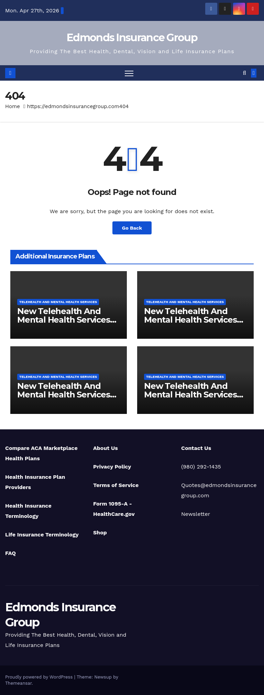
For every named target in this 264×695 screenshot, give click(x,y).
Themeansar (18, 683)
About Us (105, 448)
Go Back (132, 228)
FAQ (10, 553)
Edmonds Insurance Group (132, 37)
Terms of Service (116, 485)
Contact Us (196, 448)
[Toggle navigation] (129, 73)
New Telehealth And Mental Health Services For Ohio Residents (190, 319)
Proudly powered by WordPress (39, 677)
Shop (100, 532)
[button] (244, 73)
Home (12, 106)
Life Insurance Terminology (42, 534)
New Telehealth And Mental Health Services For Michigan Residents (191, 394)
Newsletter (195, 514)
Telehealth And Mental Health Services (58, 302)
